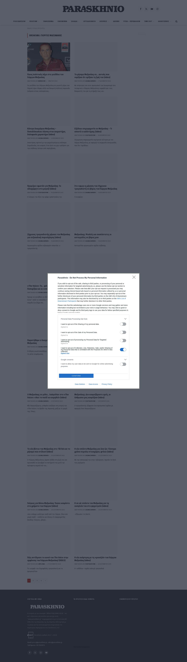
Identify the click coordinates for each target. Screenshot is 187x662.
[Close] (134, 278)
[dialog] (93, 331)
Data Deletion (80, 384)
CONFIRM (76, 376)
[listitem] (93, 319)
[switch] (123, 324)
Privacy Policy (107, 384)
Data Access (93, 384)
